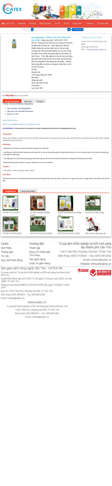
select (32, 29)
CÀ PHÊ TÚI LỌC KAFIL (11, 212)
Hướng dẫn (77, 23)
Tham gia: (89, 47)
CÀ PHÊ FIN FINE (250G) (12, 233)
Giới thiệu (6, 247)
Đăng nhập (89, 1)
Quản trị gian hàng (39, 263)
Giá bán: (34, 69)
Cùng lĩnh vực (10, 191)
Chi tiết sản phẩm (12, 101)
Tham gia (34, 247)
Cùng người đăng (28, 191)
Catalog (40, 101)
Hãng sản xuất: (37, 80)
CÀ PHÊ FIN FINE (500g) (94, 212)
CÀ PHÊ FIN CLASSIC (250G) (69, 233)
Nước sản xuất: (39, 83)
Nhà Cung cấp (45, 23)
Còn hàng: (36, 85)
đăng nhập (10, 95)
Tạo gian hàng (105, 1)
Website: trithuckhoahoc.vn (95, 263)
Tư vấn (57, 23)
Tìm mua (32, 23)
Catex (5, 243)
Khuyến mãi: (35, 72)
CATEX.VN (66, 1)
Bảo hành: (35, 77)
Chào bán (21, 23)
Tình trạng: (41, 75)
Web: (84, 49)
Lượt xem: (37, 88)
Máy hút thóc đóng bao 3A (95, 233)
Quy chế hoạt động (12, 260)
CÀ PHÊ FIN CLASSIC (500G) (41, 233)
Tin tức (66, 23)
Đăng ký (78, 1)
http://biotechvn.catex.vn (96, 49)
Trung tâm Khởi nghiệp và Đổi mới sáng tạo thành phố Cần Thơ (85, 245)
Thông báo (7, 252)
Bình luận (28, 101)
